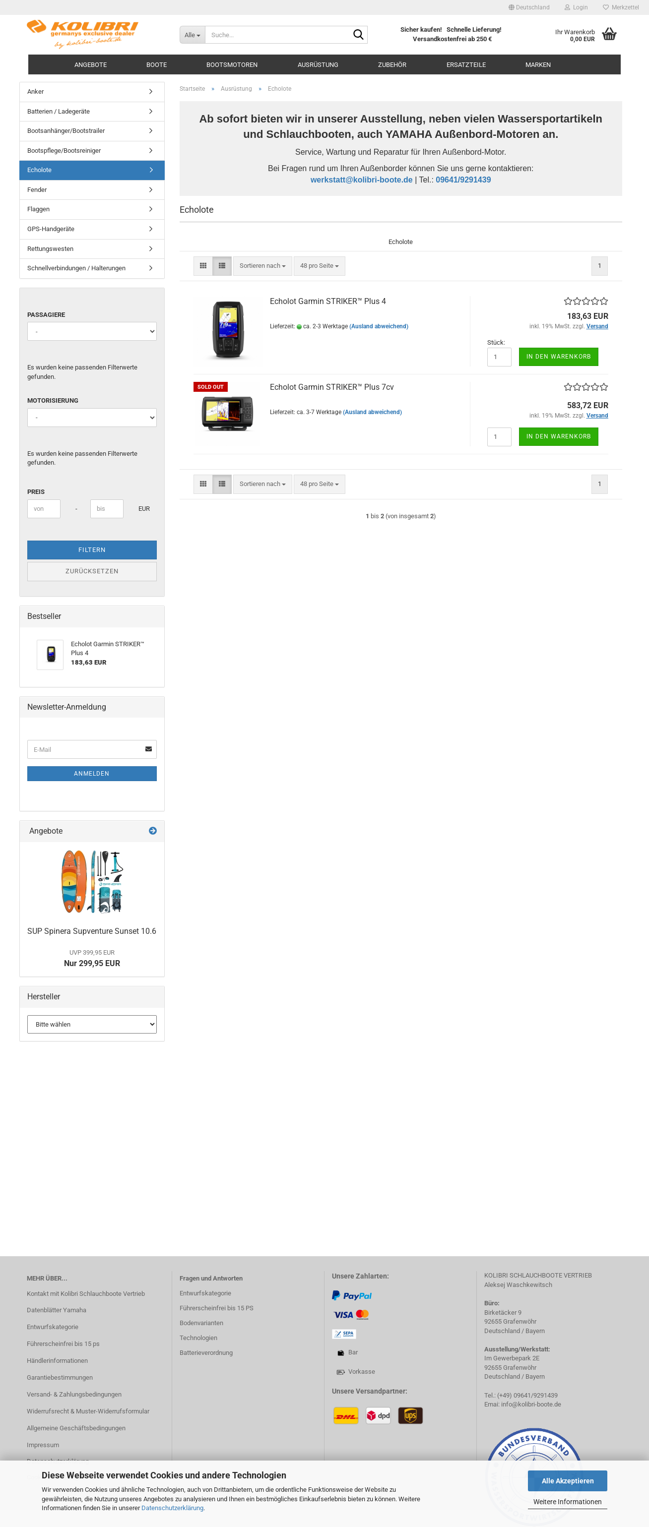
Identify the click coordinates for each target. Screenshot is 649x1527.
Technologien (198, 1338)
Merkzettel (621, 7)
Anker (35, 91)
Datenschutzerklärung (172, 1508)
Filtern (92, 549)
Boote (156, 64)
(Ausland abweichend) (378, 326)
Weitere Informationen (567, 1502)
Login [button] (576, 7)
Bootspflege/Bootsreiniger (64, 150)
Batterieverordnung (206, 1352)
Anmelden (92, 773)
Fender (37, 189)
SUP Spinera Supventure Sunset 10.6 (91, 931)
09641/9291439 (463, 180)
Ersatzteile (466, 64)
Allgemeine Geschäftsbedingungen (76, 1428)
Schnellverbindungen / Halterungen (76, 268)
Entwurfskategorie (52, 1327)
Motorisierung (52, 400)
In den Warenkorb (558, 356)
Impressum (43, 1445)
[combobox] (262, 266)
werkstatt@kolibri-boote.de (362, 180)
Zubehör (392, 64)
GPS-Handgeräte (50, 229)
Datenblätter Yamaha (56, 1310)
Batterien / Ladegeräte (58, 111)
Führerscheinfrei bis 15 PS (217, 1308)
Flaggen (38, 209)
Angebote (90, 64)
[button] (529, 7)
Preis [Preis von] (36, 491)
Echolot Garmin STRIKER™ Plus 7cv (332, 387)
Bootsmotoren (232, 64)
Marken (538, 64)
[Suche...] (192, 35)
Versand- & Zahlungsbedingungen (74, 1394)
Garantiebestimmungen (60, 1377)
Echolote (39, 170)
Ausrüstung (318, 64)
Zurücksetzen (92, 571)
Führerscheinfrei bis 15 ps (63, 1343)
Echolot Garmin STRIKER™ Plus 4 (328, 301)
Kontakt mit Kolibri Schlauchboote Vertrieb (86, 1293)
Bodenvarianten (201, 1323)
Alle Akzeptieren (568, 1481)
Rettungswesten (50, 248)
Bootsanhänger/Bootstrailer (66, 130)
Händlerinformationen (57, 1360)
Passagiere (46, 314)
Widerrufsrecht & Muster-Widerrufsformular (88, 1411)
